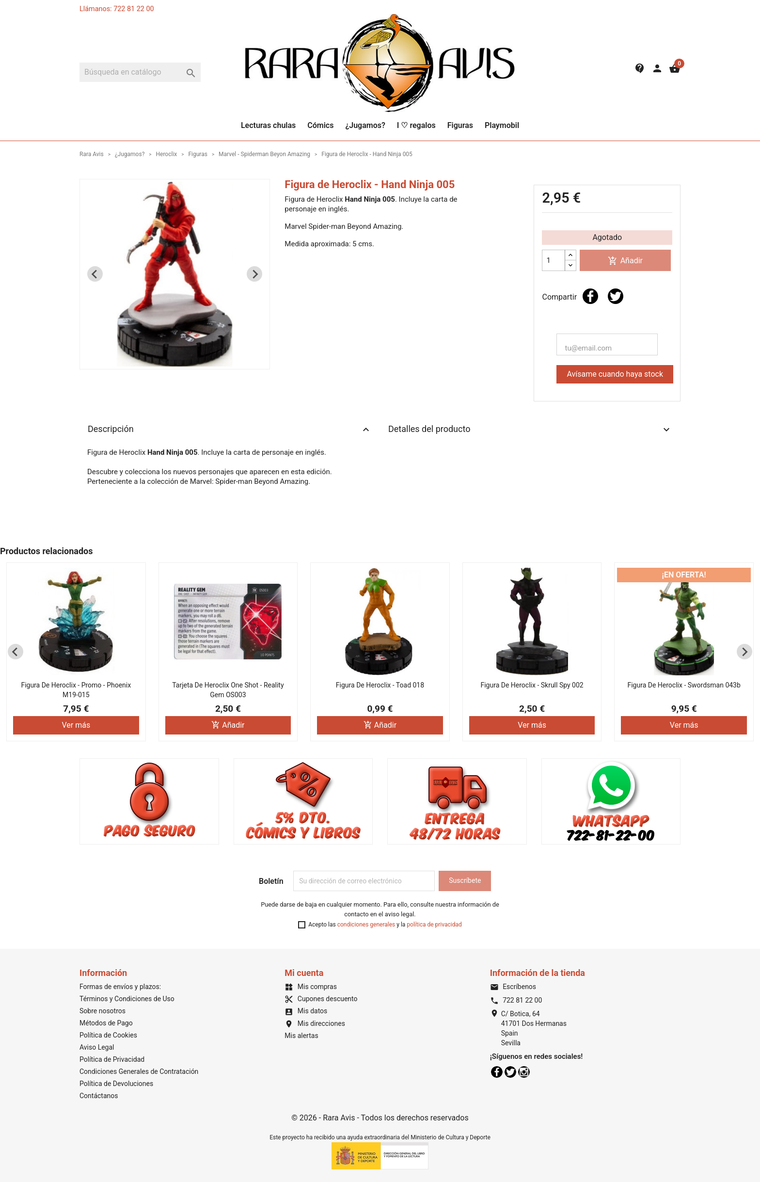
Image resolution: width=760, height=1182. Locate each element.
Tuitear (615, 296)
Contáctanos (98, 1096)
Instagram (524, 1072)
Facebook (497, 1072)
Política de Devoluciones (116, 1083)
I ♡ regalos (416, 125)
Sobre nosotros (102, 1011)
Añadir (625, 261)
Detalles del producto (530, 429)
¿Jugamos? (365, 125)
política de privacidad (434, 924)
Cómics (320, 125)
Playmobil (502, 125)
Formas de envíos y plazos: (120, 986)
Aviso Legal (96, 1047)
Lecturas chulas (268, 125)
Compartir (590, 296)
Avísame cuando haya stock (615, 374)
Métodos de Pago (106, 1023)
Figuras (460, 125)
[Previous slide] (95, 274)
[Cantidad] (553, 260)
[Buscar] (140, 72)
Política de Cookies (108, 1035)
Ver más (76, 725)
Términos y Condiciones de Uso (126, 999)
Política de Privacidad (111, 1059)
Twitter (510, 1072)
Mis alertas (301, 1035)
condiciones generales (366, 924)
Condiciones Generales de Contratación (138, 1071)
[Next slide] (254, 274)
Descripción (230, 429)
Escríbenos (513, 986)
